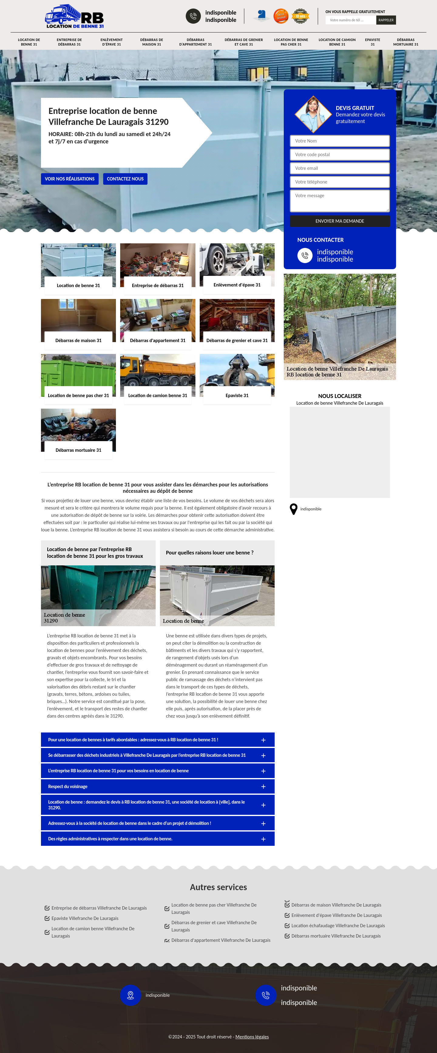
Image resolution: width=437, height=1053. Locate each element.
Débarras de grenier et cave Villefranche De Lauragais (214, 926)
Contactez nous (125, 179)
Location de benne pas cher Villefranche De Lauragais (213, 908)
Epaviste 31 (372, 42)
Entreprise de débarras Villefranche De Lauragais (99, 908)
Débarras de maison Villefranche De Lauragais (336, 905)
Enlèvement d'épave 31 (112, 42)
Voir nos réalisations (70, 179)
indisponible (220, 12)
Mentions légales (252, 1037)
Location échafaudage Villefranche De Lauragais (338, 925)
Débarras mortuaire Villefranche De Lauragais (336, 936)
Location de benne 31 (29, 42)
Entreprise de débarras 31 (69, 42)
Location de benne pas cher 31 (291, 42)
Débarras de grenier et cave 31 (244, 42)
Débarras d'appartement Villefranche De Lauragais (220, 940)
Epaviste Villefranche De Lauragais (85, 918)
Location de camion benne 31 (337, 42)
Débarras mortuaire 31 (405, 42)
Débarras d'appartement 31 (195, 42)
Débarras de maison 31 (151, 42)
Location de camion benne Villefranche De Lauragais (93, 932)
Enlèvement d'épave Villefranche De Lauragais (337, 915)
